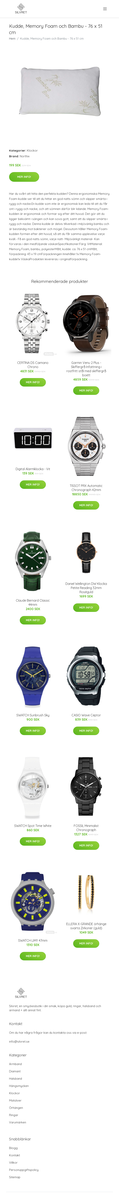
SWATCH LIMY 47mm (32, 940)
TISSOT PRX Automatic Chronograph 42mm (86, 488)
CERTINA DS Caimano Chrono (32, 365)
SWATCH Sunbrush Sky (32, 715)
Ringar (13, 1115)
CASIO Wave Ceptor (86, 715)
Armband (15, 1064)
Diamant (15, 1071)
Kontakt (14, 1155)
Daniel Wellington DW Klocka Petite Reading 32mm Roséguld (86, 588)
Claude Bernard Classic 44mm (33, 602)
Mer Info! (24, 177)
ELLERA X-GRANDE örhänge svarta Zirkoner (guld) (86, 926)
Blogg (13, 1148)
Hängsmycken (19, 1086)
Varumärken (17, 1122)
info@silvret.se (19, 1041)
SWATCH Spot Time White (32, 826)
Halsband (15, 1078)
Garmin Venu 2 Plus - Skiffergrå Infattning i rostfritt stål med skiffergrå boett (86, 369)
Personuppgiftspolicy (24, 1170)
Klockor (32, 150)
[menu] (105, 9)
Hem (12, 38)
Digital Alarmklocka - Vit (33, 469)
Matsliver (15, 1100)
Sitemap (14, 1177)
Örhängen (16, 1108)
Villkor (13, 1162)
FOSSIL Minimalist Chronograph (86, 828)
